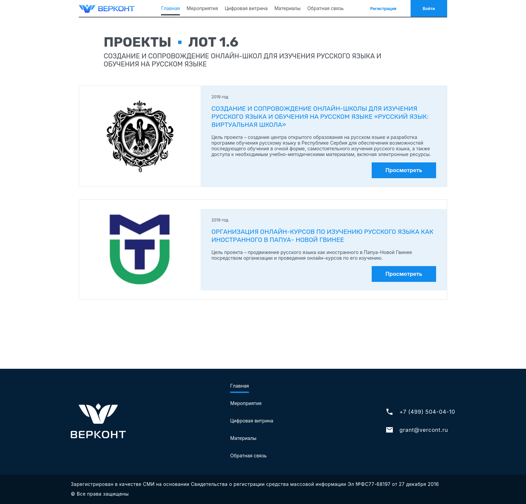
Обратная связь (325, 8)
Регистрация (383, 8)
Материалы (287, 8)
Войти (429, 8)
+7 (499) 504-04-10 (420, 412)
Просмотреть (403, 170)
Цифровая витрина (246, 8)
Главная (170, 8)
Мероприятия (202, 8)
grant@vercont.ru (416, 430)
